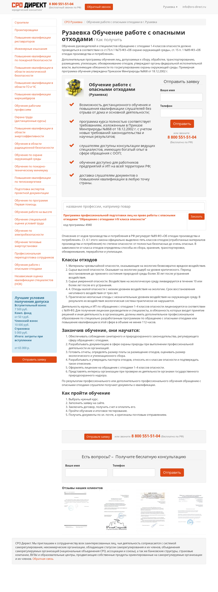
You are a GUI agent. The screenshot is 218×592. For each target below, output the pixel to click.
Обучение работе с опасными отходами (28, 267)
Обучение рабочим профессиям (28, 107)
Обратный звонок (99, 7)
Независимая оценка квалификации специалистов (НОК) (34, 280)
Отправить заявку (34, 359)
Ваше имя (167, 90)
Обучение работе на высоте (33, 212)
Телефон (166, 106)
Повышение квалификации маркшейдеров (33, 96)
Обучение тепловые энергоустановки (28, 244)
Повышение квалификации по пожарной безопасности (33, 58)
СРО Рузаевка (73, 22)
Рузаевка (170, 7)
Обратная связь (43, 559)
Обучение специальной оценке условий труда (30, 221)
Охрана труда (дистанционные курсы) (30, 119)
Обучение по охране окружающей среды (28, 157)
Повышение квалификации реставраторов (33, 39)
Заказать (196, 216)
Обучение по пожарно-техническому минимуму (31, 168)
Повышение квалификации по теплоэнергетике (33, 180)
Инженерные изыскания (31, 49)
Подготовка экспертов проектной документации (32, 191)
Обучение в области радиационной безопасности (34, 145)
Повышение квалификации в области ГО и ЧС (34, 85)
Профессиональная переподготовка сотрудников (34, 255)
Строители (22, 22)
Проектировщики (26, 30)
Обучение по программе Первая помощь (31, 202)
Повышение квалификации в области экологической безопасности (34, 71)
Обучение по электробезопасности (29, 232)
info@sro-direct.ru (194, 7)
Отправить (182, 123)
